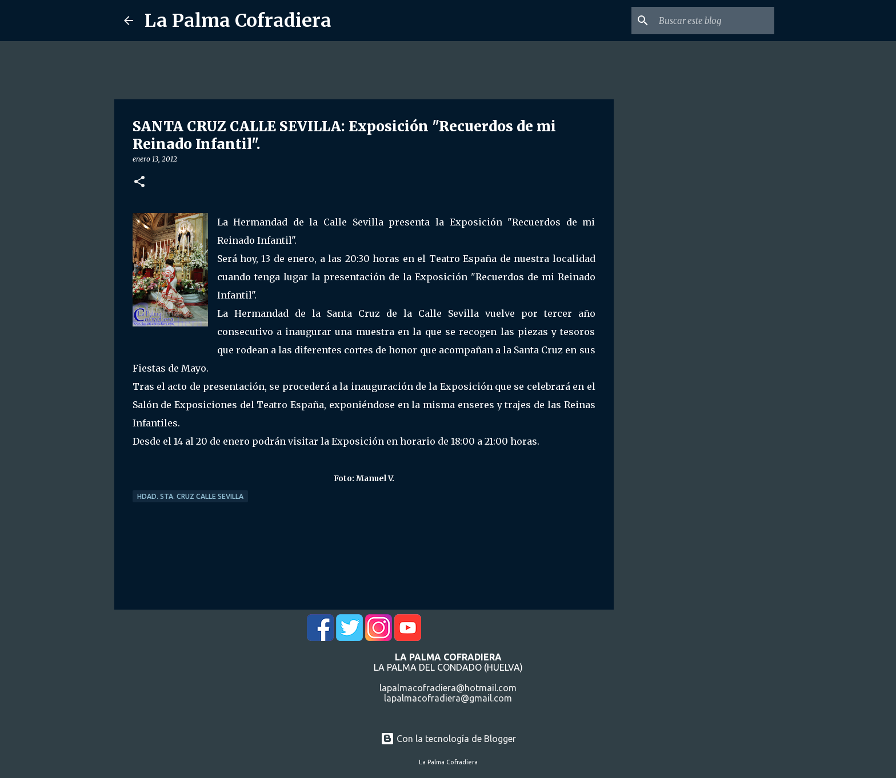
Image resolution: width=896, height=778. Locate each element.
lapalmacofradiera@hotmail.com (448, 688)
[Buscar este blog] (714, 20)
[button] (139, 182)
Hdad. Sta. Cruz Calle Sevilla (190, 496)
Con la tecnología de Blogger (448, 738)
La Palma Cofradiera (238, 20)
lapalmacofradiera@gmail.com (448, 698)
